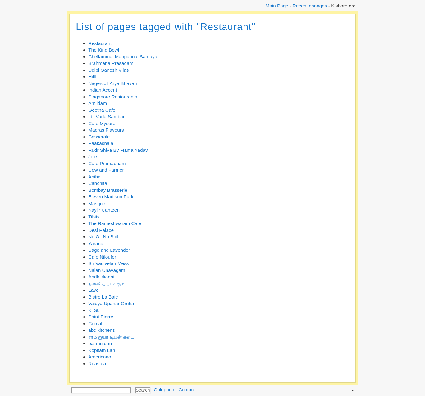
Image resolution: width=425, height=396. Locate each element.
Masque (96, 203)
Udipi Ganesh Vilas (108, 70)
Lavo (93, 290)
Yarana (95, 243)
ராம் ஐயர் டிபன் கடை (111, 337)
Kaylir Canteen (104, 210)
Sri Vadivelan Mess (108, 263)
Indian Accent (102, 89)
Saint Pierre (100, 316)
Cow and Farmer (106, 170)
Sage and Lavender (109, 250)
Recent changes (310, 5)
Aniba (94, 176)
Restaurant (100, 43)
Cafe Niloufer (102, 256)
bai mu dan (100, 343)
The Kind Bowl (103, 49)
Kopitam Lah (101, 350)
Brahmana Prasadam (110, 63)
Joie (92, 156)
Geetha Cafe (101, 110)
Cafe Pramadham (107, 163)
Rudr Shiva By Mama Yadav (118, 150)
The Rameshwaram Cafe (114, 223)
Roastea (97, 363)
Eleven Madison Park (110, 196)
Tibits (93, 216)
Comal (95, 323)
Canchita (97, 183)
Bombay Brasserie (107, 190)
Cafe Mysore (101, 123)
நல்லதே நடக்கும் (106, 283)
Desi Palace (101, 230)
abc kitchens (101, 330)
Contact (186, 389)
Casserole (99, 136)
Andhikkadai (101, 276)
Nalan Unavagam (106, 270)
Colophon (164, 389)
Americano (99, 356)
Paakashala (100, 143)
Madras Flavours (106, 130)
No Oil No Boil (103, 236)
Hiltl (92, 76)
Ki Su (94, 310)
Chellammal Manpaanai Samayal (123, 56)
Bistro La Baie (103, 296)
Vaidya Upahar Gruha (111, 303)
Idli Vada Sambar (106, 116)
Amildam (97, 103)
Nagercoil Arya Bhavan (112, 83)
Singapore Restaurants (112, 96)
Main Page (276, 5)
